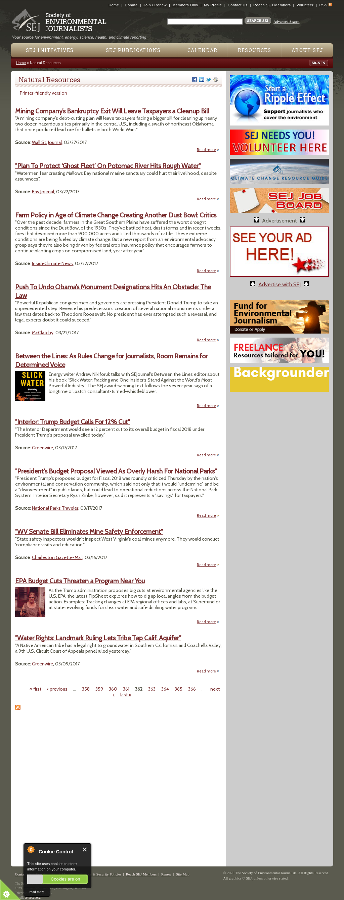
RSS (323, 5)
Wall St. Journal (47, 142)
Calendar (202, 50)
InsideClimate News (52, 263)
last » (125, 695)
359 (99, 689)
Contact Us (238, 5)
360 (113, 689)
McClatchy (42, 333)
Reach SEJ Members (272, 5)
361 (126, 689)
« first (35, 689)
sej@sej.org (33, 897)
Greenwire (42, 448)
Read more (208, 149)
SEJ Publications (133, 50)
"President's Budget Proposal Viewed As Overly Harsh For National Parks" (116, 471)
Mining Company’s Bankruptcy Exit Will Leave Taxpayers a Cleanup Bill (112, 111)
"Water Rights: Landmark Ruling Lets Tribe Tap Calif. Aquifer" (98, 638)
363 (152, 689)
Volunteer (305, 5)
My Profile (213, 5)
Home (114, 5)
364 (165, 689)
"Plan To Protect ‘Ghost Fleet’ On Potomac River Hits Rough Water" (108, 166)
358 (86, 689)
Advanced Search (286, 21)
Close (85, 849)
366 (192, 689)
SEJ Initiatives (50, 50)
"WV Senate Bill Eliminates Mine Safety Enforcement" (89, 532)
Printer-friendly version (43, 93)
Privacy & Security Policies (100, 874)
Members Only (185, 5)
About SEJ (308, 50)
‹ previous (57, 689)
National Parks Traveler (55, 508)
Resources (254, 50)
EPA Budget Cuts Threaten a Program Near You (80, 581)
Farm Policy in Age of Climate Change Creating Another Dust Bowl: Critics (115, 215)
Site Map (182, 874)
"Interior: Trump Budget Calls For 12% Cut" (72, 422)
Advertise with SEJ (279, 284)
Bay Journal (43, 192)
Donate (131, 5)
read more (37, 892)
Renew (166, 874)
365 (178, 689)
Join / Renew (155, 5)
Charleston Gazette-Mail (57, 557)
